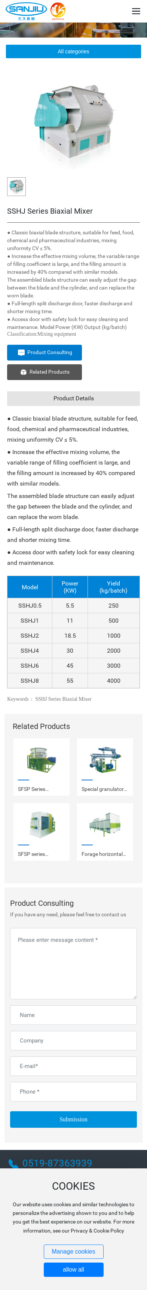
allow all (73, 1269)
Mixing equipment (56, 334)
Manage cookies (73, 1251)
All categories (73, 51)
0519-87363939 (57, 1163)
